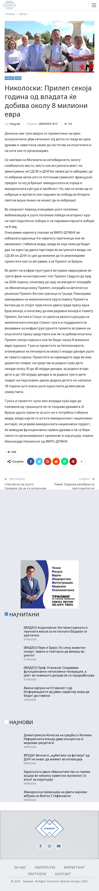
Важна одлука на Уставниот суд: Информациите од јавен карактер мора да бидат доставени (56, 692)
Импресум (45, 867)
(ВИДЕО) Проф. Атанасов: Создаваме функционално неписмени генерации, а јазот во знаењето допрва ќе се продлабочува (59, 671)
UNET (84, 881)
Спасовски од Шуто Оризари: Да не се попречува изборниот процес (25, 488)
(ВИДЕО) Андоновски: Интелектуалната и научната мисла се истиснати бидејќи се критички (56, 631)
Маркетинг (74, 867)
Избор (9, 78)
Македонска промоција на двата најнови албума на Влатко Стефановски (55, 794)
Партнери (37, 874)
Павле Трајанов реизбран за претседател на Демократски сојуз (74, 488)
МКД (18, 78)
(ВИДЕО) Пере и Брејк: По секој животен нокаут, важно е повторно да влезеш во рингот (54, 651)
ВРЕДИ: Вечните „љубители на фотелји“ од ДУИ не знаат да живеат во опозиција (57, 757)
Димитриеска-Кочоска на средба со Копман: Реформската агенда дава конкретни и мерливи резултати (58, 739)
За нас (20, 867)
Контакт (63, 874)
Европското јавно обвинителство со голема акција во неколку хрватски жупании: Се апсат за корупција (57, 776)
